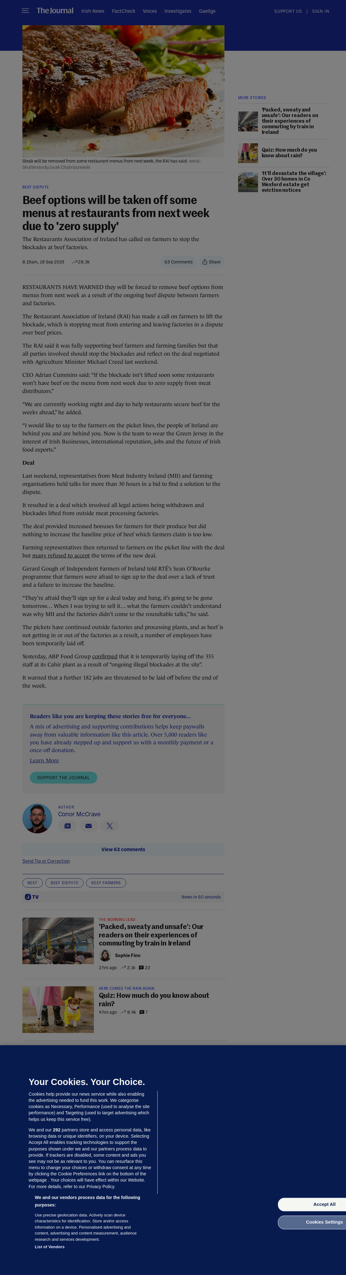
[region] (173, 1160)
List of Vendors (50, 1246)
